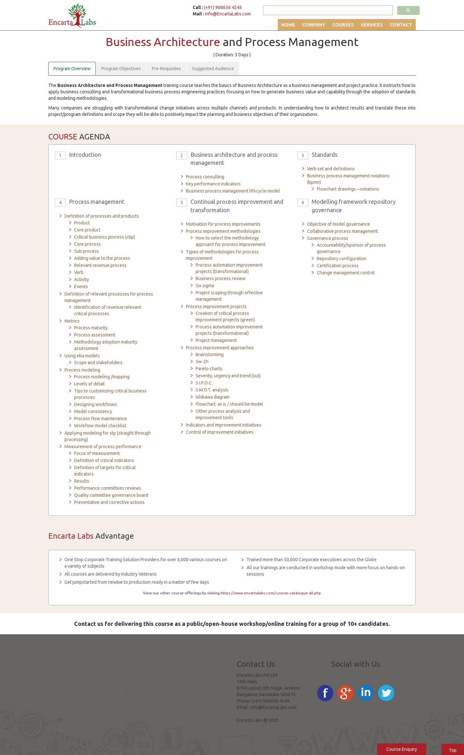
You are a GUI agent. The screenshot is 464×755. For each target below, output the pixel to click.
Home (288, 24)
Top (453, 750)
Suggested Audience (213, 68)
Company (313, 24)
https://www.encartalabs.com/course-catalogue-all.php (271, 593)
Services (372, 24)
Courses (343, 24)
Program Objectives (121, 68)
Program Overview (72, 68)
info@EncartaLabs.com (228, 13)
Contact (401, 24)
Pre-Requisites (166, 68)
